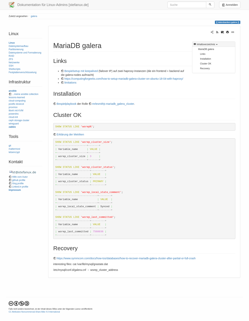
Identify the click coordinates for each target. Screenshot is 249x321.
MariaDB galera (206, 49)
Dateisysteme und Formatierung (25, 52)
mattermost (14, 149)
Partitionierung (16, 49)
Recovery (205, 68)
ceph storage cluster (19, 120)
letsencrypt (14, 152)
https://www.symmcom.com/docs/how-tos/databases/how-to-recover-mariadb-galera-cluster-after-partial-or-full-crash (126, 258)
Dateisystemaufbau (18, 46)
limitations (70, 82)
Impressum (15, 190)
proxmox (13, 107)
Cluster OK (205, 63)
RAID (11, 56)
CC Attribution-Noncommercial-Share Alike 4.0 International (34, 312)
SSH (11, 65)
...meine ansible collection (25, 94)
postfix (12, 104)
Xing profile (18, 183)
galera (34, 16)
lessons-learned (17, 97)
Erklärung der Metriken (70, 134)
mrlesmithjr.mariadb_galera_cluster (113, 103)
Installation (205, 58)
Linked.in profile (20, 186)
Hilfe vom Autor (20, 177)
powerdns (14, 113)
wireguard (14, 123)
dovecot (20, 104)
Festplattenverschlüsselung (22, 72)
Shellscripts (14, 69)
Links (202, 54)
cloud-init (13, 117)
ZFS (11, 59)
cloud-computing (17, 100)
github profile (18, 180)
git (10, 145)
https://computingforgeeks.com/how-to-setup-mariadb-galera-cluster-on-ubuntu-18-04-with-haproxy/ (123, 78)
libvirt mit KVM (16, 110)
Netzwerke (14, 62)
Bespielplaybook (66, 103)
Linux (12, 42)
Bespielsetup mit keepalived (81, 71)
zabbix (12, 127)
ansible (13, 91)
